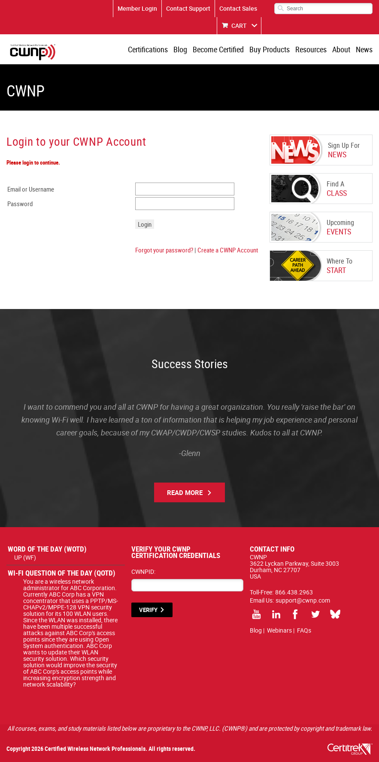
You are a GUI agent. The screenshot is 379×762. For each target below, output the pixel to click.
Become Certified (218, 49)
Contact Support (188, 8)
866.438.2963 (294, 592)
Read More (185, 492)
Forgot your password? (164, 250)
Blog (180, 49)
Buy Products (269, 49)
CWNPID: (143, 571)
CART (239, 25)
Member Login (137, 8)
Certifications (148, 49)
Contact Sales (238, 8)
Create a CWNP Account (227, 250)
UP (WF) (25, 557)
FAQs (304, 630)
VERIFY (148, 610)
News (364, 49)
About (341, 49)
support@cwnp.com (303, 600)
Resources (311, 49)
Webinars (279, 630)
